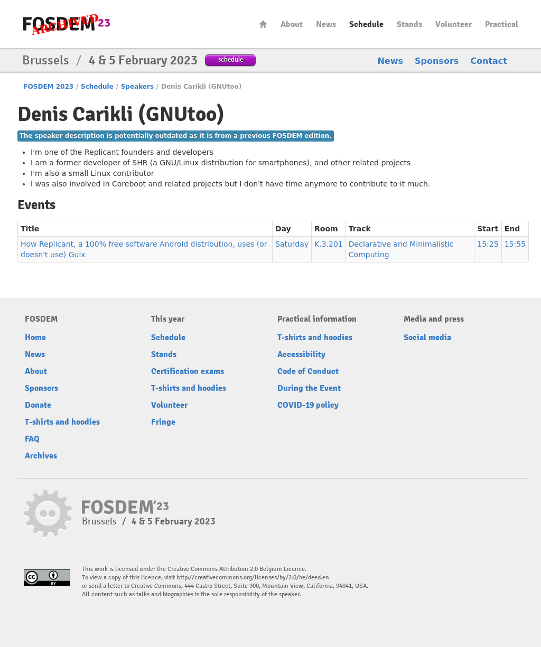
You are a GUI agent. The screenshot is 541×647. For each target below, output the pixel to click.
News (326, 24)
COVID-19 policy (308, 405)
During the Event (309, 388)
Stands (409, 24)
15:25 (487, 244)
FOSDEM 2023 (48, 86)
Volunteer (453, 24)
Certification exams (187, 371)
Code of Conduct (308, 371)
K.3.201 (328, 244)
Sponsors (437, 61)
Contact (488, 61)
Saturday (292, 244)
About (292, 24)
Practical (501, 24)
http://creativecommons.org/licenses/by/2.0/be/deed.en (252, 578)
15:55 (515, 244)
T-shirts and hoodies (62, 422)
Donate (38, 405)
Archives (41, 456)
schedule (230, 59)
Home (263, 24)
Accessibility (301, 354)
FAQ (32, 439)
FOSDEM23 (66, 24)
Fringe (163, 422)
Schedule (366, 24)
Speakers (137, 86)
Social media (427, 337)
